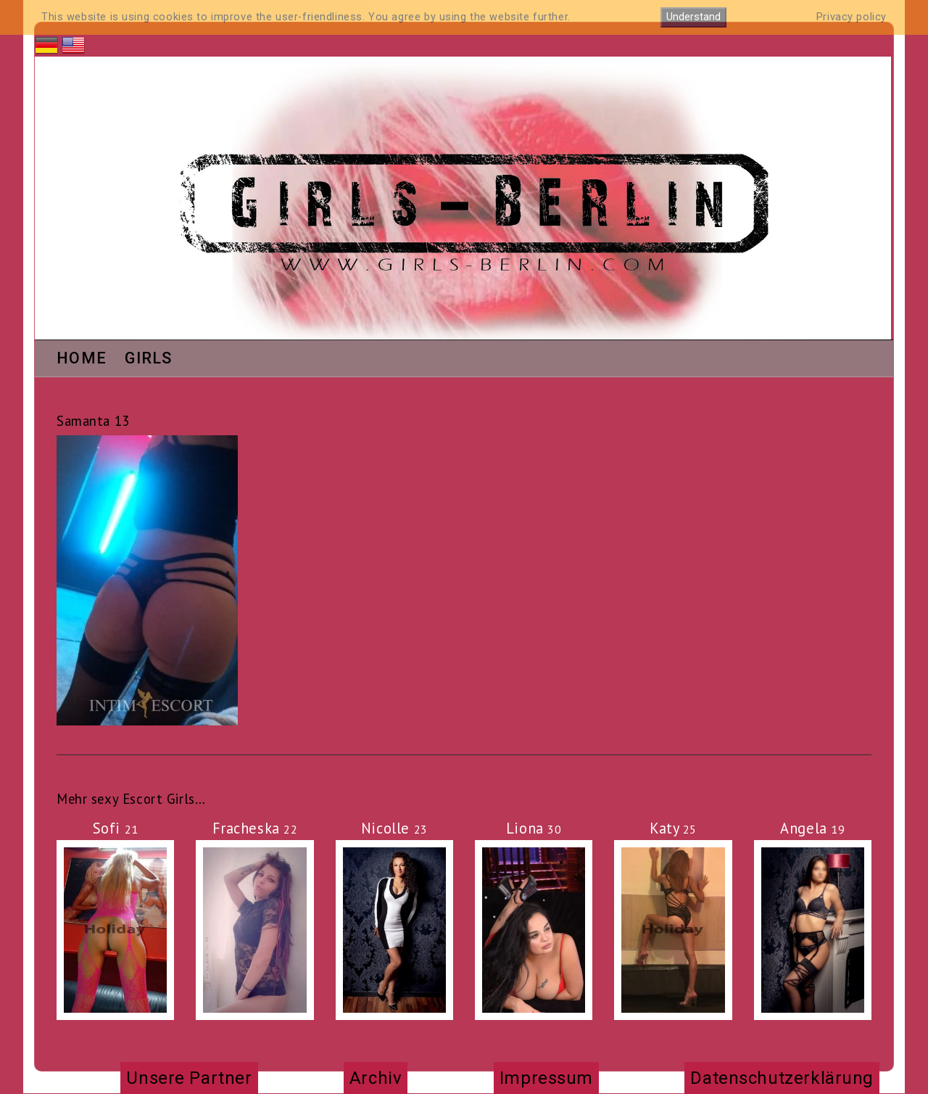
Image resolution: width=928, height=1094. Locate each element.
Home (82, 359)
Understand (693, 17)
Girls (149, 359)
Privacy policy (851, 17)
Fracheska (255, 828)
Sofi (115, 828)
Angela (812, 828)
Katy (673, 828)
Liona (534, 828)
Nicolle (394, 828)
